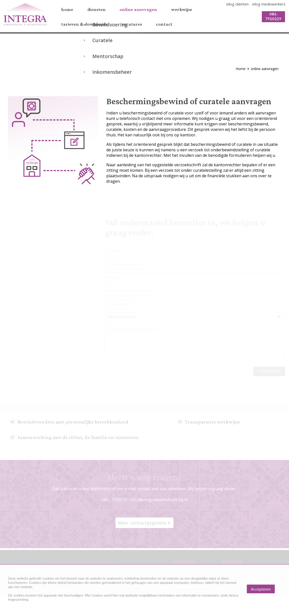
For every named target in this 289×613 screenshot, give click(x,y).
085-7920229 (272, 17)
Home (241, 70)
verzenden (269, 373)
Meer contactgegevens (142, 524)
